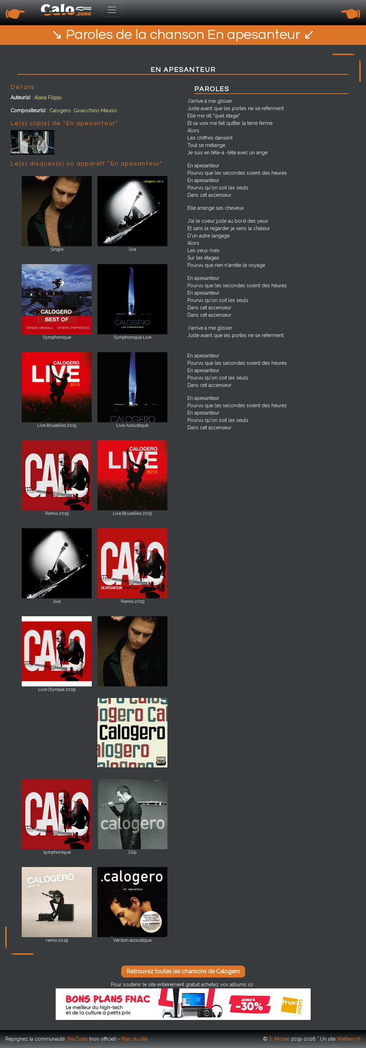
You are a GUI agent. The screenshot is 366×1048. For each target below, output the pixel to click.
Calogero (60, 110)
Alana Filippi (48, 97)
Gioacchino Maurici (95, 110)
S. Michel (279, 1039)
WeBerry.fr (349, 1039)
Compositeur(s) (28, 110)
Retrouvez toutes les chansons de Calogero (183, 971)
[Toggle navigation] (112, 10)
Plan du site (134, 1039)
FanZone (78, 1039)
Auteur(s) (20, 97)
